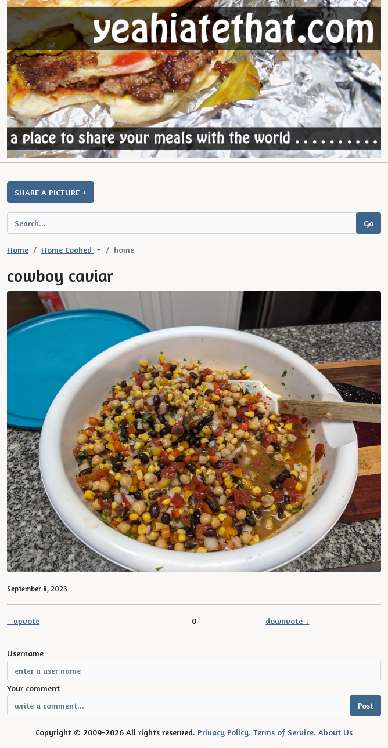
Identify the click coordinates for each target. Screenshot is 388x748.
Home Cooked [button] (67, 250)
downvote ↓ (287, 621)
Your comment (33, 688)
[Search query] (182, 223)
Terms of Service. (284, 732)
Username (25, 653)
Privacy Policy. (224, 732)
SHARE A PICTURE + (51, 192)
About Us (335, 732)
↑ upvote (23, 621)
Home (17, 250)
